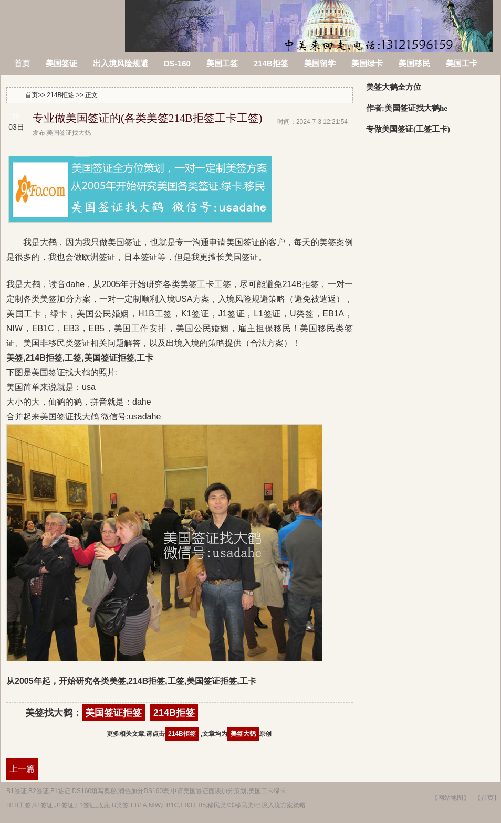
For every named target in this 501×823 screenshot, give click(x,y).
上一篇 (22, 768)
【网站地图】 (450, 797)
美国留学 (320, 63)
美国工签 (222, 63)
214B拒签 (271, 63)
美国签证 (61, 63)
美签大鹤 (243, 733)
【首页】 (487, 797)
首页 (22, 63)
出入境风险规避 (120, 63)
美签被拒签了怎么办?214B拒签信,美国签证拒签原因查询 (64, 19)
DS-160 (177, 63)
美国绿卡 (367, 63)
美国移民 (414, 63)
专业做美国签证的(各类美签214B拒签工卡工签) (148, 118)
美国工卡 (461, 63)
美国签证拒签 (113, 713)
